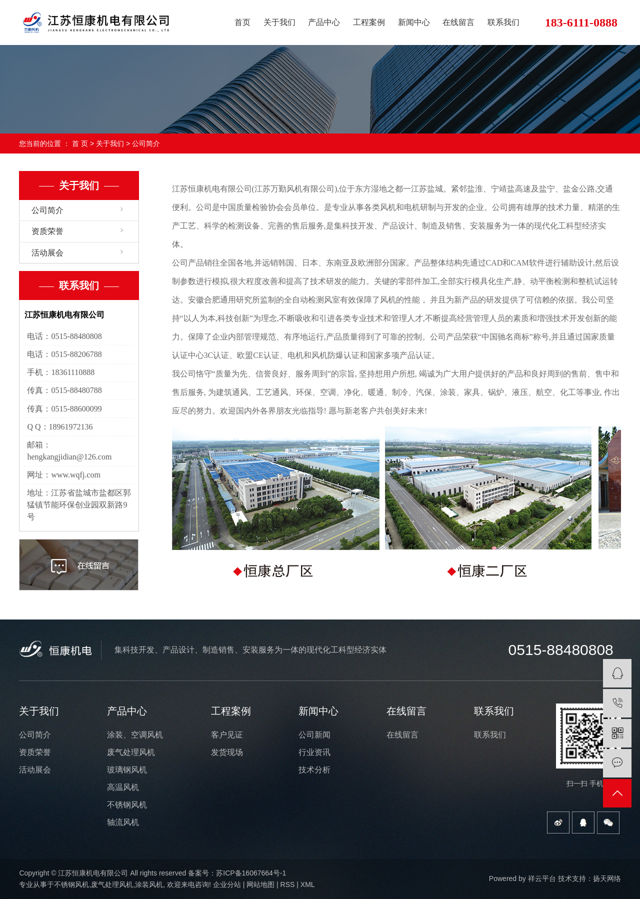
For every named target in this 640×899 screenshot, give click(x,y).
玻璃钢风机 (127, 770)
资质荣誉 (48, 231)
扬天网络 (607, 878)
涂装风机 (149, 884)
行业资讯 (314, 752)
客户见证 (227, 734)
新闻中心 (414, 22)
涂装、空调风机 (135, 734)
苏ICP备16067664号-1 (251, 873)
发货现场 (227, 752)
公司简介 (48, 210)
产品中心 (324, 22)
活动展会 (48, 252)
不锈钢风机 (127, 804)
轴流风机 (123, 822)
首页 (242, 22)
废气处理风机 (131, 752)
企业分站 (227, 884)
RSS (287, 884)
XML (307, 884)
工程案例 (369, 22)
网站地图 (260, 884)
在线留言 (458, 22)
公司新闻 (314, 734)
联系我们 (504, 22)
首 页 (80, 144)
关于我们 (280, 22)
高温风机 (123, 787)
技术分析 (314, 770)
